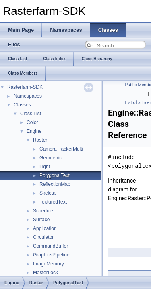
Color (32, 122)
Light (44, 166)
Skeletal (48, 193)
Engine (34, 131)
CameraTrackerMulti (61, 149)
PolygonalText (54, 175)
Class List (30, 113)
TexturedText (53, 202)
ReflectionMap (54, 184)
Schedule (43, 211)
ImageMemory (48, 264)
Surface (41, 219)
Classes (22, 105)
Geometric (50, 158)
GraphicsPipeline (51, 255)
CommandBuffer (50, 246)
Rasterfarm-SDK (25, 87)
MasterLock (45, 272)
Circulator (43, 237)
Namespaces (28, 96)
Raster (40, 140)
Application (45, 228)
